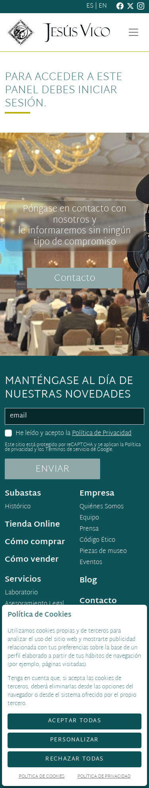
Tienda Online (32, 524)
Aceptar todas (74, 721)
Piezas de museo (103, 551)
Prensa (89, 529)
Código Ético (97, 540)
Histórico (18, 507)
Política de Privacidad (102, 433)
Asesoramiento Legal (34, 604)
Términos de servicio (67, 449)
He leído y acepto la (73, 434)
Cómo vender (32, 559)
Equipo (89, 518)
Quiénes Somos (101, 507)
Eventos (90, 562)
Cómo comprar (35, 542)
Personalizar (74, 740)
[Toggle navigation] (133, 32)
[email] (74, 416)
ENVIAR (52, 469)
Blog (88, 580)
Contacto (74, 278)
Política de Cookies (42, 777)
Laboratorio (21, 593)
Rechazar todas (74, 759)
